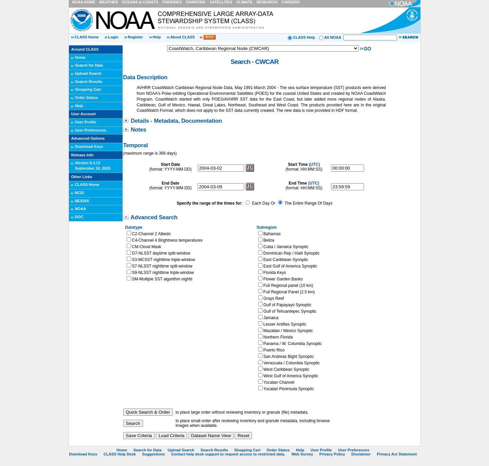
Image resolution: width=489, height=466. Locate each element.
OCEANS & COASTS (140, 2)
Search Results (89, 82)
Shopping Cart (88, 89)
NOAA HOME (83, 2)
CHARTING (196, 2)
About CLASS (182, 37)
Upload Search (88, 73)
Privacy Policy (332, 454)
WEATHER (108, 2)
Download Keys (89, 146)
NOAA (80, 209)
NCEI (79, 193)
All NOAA (332, 37)
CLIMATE (244, 2)
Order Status (86, 98)
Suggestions (153, 454)
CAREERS (291, 2)
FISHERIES (172, 2)
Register (135, 37)
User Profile (85, 122)
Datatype (134, 227)
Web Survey (302, 454)
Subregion (267, 227)
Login (114, 37)
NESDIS (82, 201)
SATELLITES (221, 2)
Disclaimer (361, 454)
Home (80, 57)
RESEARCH (266, 2)
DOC (79, 217)
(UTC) (314, 164)
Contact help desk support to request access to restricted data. (228, 454)
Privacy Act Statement (397, 454)
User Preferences (90, 130)
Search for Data (89, 65)
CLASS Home (87, 37)
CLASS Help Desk (120, 454)
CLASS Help (304, 37)
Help (157, 37)
